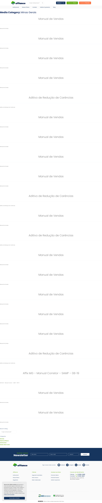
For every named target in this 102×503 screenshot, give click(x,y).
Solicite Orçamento (45, 7)
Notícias (2, 438)
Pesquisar (15, 432)
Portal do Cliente (55, 475)
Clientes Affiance (4, 440)
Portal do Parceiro (55, 477)
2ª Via (60, 3)
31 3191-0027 (80, 476)
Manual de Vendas (51, 19)
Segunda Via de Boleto (37, 475)
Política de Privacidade (9, 494)
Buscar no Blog (4, 428)
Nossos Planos (25, 7)
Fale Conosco (35, 477)
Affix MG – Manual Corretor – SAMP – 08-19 (51, 373)
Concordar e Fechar (14, 498)
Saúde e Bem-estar (5, 444)
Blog (54, 7)
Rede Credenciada (36, 480)
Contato (35, 7)
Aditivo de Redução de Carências (51, 97)
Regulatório (15, 480)
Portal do (71, 3)
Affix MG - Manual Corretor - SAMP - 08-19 (9, 382)
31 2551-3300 (80, 474)
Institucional (16, 7)
